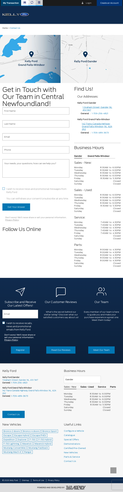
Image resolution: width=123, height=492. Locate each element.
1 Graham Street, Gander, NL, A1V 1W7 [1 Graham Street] (97, 108)
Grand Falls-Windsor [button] (99, 156)
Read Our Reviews (60, 350)
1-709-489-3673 (100, 132)
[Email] (35, 136)
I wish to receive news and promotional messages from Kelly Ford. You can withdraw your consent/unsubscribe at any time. (37, 194)
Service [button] (102, 387)
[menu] (117, 14)
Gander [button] (78, 156)
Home (5, 28)
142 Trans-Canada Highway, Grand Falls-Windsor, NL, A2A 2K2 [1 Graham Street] (97, 126)
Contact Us (14, 414)
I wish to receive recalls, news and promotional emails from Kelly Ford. (19, 326)
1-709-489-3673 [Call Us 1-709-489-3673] (19, 396)
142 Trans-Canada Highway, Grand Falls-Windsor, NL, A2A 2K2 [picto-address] (29, 391)
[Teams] (82, 379)
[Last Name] (35, 123)
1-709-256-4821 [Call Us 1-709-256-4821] (19, 382)
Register (20, 350)
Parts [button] (113, 387)
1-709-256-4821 (100, 113)
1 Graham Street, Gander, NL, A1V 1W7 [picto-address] (20, 380)
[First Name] (35, 111)
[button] (11, 3)
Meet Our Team (101, 350)
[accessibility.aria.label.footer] (76, 488)
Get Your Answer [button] (16, 207)
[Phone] (35, 149)
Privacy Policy (12, 220)
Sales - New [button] (70, 387)
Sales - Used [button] (87, 387)
